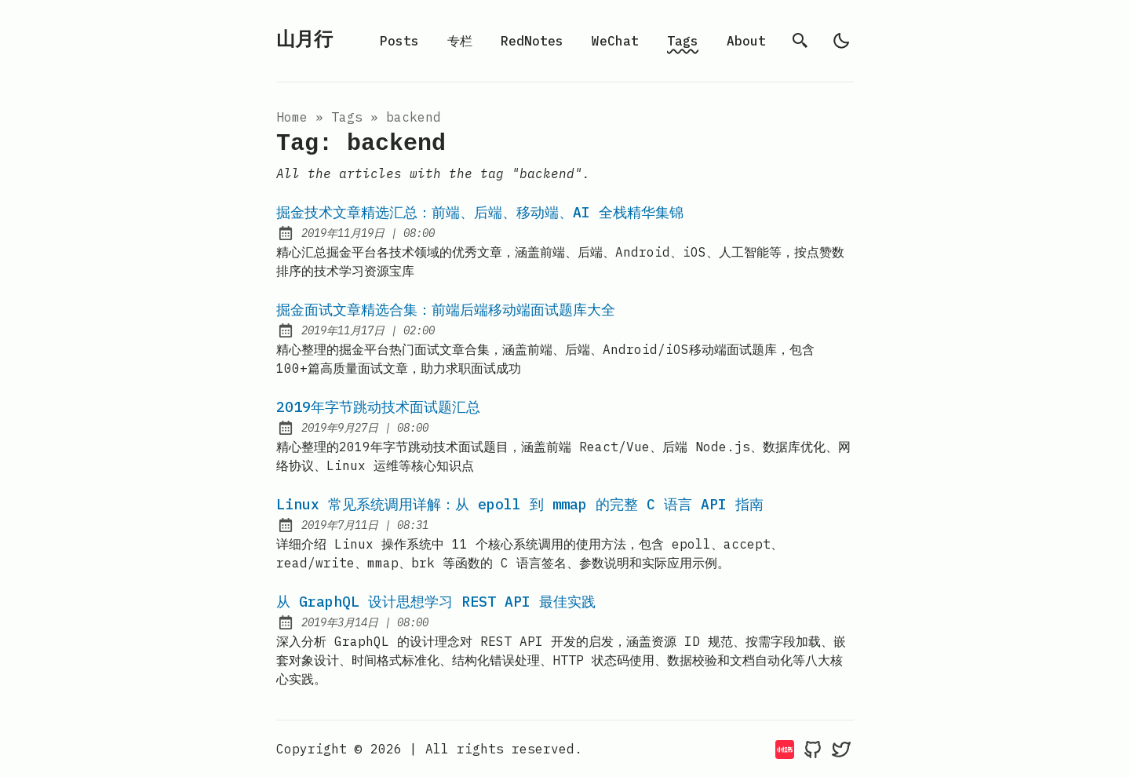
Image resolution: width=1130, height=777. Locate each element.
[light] (841, 40)
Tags (682, 41)
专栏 (459, 41)
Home (292, 117)
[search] (800, 40)
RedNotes (532, 41)
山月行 (304, 40)
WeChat (615, 41)
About (746, 41)
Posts (399, 41)
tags (347, 117)
